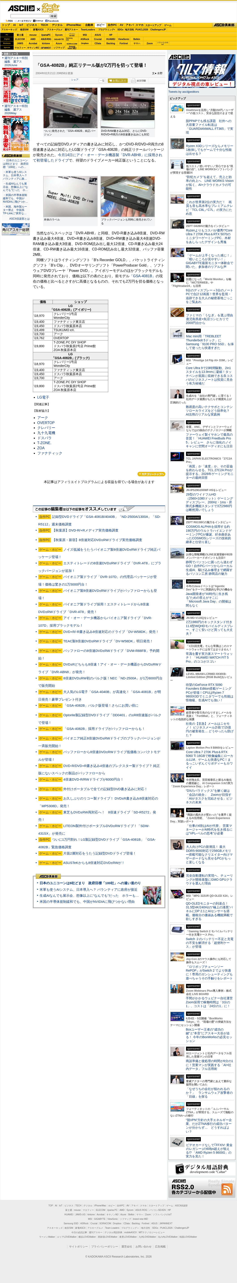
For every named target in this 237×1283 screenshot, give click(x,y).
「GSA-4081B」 (142, 276)
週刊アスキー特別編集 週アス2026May (16, 109)
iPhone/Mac (73, 25)
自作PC (112, 25)
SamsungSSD (69, 39)
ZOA (41, 448)
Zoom (150, 43)
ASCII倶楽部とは (19, 218)
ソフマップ (59, 47)
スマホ (139, 25)
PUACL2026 (141, 29)
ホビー (101, 25)
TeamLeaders (88, 29)
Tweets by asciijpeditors (183, 91)
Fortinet (124, 43)
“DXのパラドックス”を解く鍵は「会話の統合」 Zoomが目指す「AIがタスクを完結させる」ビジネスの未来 (209, 796)
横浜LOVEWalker (87, 1237)
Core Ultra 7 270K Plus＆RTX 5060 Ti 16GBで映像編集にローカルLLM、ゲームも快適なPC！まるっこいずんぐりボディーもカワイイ (209, 759)
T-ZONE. (44, 443)
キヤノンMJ (33, 47)
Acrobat (33, 43)
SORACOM (105, 1223)
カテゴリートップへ (151, 474)
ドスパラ (44, 438)
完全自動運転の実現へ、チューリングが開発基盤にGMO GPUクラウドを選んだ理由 (209, 879)
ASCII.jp (21, 8)
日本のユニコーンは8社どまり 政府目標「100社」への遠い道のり (90, 883)
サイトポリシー (78, 1246)
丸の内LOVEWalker (168, 1237)
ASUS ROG (46, 39)
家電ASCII (38, 29)
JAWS (20, 43)
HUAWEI (110, 39)
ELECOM (20, 39)
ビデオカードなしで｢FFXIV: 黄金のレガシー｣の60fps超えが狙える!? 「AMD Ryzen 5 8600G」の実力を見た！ (209, 1150)
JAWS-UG (80, 1214)
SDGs (120, 29)
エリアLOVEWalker (66, 1237)
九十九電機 (46, 433)
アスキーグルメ (55, 29)
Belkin (136, 39)
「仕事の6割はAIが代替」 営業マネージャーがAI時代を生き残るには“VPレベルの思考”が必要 (209, 829)
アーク (42, 418)
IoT (21, 25)
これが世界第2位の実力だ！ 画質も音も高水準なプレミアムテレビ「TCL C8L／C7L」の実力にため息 (209, 207)
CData (98, 43)
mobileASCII (130, 1232)
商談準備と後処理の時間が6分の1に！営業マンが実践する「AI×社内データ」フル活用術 (209, 1065)
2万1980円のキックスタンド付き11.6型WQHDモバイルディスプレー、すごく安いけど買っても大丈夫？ (209, 627)
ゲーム (167, 25)
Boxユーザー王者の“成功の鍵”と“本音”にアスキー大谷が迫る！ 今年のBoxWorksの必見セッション (209, 1035)
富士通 (20, 35)
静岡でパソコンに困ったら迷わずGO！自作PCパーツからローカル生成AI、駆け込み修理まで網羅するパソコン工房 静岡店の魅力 (209, 567)
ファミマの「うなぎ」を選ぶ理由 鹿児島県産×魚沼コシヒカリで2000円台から (211, 319)
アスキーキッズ (9, 29)
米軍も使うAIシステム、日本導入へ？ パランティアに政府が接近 (89, 889)
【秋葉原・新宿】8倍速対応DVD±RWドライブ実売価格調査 (97, 540)
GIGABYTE (59, 39)
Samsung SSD (71, 1223)
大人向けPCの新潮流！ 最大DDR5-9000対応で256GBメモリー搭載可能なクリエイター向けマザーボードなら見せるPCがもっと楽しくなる (209, 854)
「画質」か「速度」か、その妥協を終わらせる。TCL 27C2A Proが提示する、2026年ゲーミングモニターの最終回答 (209, 472)
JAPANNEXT (46, 47)
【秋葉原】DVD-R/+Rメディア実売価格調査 (85, 530)
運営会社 (126, 1246)
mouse (32, 35)
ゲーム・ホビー (51, 8)
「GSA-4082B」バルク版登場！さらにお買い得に (100, 705)
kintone (46, 43)
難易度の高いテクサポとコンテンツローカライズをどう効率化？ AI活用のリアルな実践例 (210, 410)
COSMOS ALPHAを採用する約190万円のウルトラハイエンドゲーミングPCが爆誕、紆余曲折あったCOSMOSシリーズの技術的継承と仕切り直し (209, 534)
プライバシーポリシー (104, 1246)
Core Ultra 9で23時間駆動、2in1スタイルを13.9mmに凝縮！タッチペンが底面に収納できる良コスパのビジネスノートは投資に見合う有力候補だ (209, 375)
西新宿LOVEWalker (107, 1237)
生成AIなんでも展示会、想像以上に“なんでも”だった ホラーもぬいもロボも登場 (101, 895)
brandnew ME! (72, 48)
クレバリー (46, 428)
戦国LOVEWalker (188, 1237)
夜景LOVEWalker (128, 1237)
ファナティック (49, 453)
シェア (74, 79)
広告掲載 (160, 1246)
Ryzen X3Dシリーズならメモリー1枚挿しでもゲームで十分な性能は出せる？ (209, 149)
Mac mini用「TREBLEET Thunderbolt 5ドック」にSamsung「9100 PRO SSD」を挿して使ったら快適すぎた (210, 342)
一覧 (102, 80)
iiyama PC (112, 1210)
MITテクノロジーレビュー (152, 1232)
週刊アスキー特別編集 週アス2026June (16, 61)
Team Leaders (112, 1228)
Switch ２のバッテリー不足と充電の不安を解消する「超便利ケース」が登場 (209, 943)
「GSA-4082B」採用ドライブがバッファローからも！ (104, 729)
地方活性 (129, 29)
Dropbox (85, 43)
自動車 (89, 25)
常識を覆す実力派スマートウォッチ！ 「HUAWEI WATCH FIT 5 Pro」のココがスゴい (209, 657)
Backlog (110, 43)
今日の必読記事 (79, 1232)
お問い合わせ (143, 1246)
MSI (85, 35)
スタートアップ (153, 25)
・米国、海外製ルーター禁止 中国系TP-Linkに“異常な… (15, 210)
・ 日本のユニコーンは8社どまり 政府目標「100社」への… (16, 164)
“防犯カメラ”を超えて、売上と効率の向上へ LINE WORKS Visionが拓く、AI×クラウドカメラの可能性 (210, 182)
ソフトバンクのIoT (162, 43)
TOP (51, 1205)
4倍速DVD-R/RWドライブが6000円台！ (93, 779)
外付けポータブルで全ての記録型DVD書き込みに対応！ (105, 789)
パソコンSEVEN (72, 34)
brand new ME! (140, 1219)
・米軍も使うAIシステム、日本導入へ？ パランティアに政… (15, 175)
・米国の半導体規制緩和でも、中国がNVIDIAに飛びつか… (15, 198)
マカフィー (20, 47)
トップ (6, 25)
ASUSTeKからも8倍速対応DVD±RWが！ (94, 863)
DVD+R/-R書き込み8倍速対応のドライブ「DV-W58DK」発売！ (111, 632)
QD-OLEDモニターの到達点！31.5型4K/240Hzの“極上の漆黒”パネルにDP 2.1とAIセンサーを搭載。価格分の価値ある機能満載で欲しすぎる (209, 911)
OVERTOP (46, 423)
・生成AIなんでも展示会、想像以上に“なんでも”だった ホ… (15, 187)
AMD (33, 39)
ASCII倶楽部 (224, 25)
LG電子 (43, 397)
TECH (44, 25)
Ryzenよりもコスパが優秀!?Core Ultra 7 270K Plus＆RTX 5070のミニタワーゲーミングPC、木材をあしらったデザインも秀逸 (209, 236)
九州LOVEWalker (147, 1237)
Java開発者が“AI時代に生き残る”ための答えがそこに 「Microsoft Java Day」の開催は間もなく (208, 599)
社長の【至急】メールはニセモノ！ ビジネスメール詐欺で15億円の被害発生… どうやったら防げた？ (210, 729)
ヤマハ (136, 43)
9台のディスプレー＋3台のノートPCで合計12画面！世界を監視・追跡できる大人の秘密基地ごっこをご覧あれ (209, 296)
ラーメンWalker (47, 1237)
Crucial (98, 39)
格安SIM (24, 29)
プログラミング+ (106, 29)
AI (14, 25)
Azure (59, 43)
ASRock (84, 39)
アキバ (130, 25)
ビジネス (31, 25)
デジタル (57, 25)
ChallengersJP (158, 29)
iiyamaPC (46, 35)
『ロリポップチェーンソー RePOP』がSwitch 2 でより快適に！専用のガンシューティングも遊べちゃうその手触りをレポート (209, 972)
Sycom (59, 35)
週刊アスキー (71, 29)
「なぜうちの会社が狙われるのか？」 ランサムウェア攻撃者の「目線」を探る (209, 1092)
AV (121, 25)
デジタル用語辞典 (113, 1232)
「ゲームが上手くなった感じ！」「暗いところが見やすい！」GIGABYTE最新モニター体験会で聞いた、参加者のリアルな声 (209, 261)
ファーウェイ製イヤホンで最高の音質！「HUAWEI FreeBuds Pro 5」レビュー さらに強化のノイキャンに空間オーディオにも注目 (209, 440)
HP (110, 35)
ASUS (98, 35)
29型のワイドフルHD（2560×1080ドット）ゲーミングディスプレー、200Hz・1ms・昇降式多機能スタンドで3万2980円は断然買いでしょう (209, 502)
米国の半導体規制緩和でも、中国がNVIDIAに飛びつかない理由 (87, 901)
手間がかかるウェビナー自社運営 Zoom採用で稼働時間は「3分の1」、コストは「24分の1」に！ (211, 1002)
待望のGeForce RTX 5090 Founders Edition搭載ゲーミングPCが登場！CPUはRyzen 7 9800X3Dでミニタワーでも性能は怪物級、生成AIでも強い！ (209, 692)
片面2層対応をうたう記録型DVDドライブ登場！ (99, 853)
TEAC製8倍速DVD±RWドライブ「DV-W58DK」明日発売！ (108, 641)
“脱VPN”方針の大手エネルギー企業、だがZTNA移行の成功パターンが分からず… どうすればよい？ (209, 1125)
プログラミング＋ (130, 1228)
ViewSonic (123, 39)
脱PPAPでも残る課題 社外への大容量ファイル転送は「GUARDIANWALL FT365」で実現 (209, 126)
